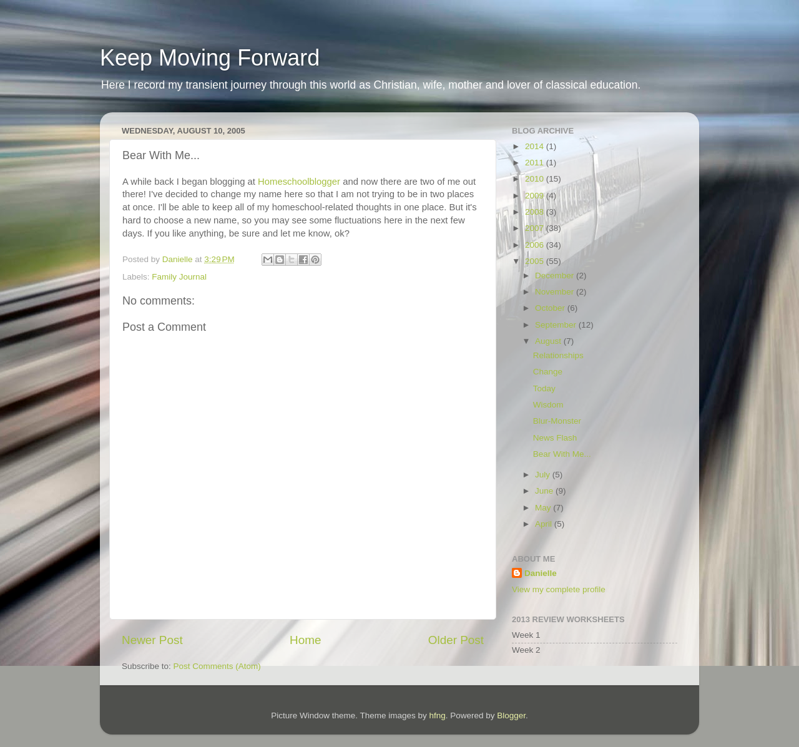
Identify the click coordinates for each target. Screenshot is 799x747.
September (557, 325)
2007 (535, 228)
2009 (535, 195)
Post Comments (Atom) (217, 666)
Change (547, 371)
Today (544, 388)
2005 (535, 261)
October (551, 308)
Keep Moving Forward (210, 58)
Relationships (558, 355)
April (544, 524)
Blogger (511, 715)
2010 (535, 178)
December (555, 275)
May (544, 507)
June (545, 491)
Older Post (456, 640)
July (543, 474)
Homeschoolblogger (299, 182)
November (555, 291)
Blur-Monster (557, 421)
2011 (535, 162)
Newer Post (152, 640)
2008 (535, 212)
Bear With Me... (562, 454)
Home (305, 640)
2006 (535, 245)
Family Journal (179, 276)
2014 (535, 146)
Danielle (540, 573)
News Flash (555, 437)
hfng (437, 715)
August (549, 341)
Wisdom (548, 404)
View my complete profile (558, 589)
